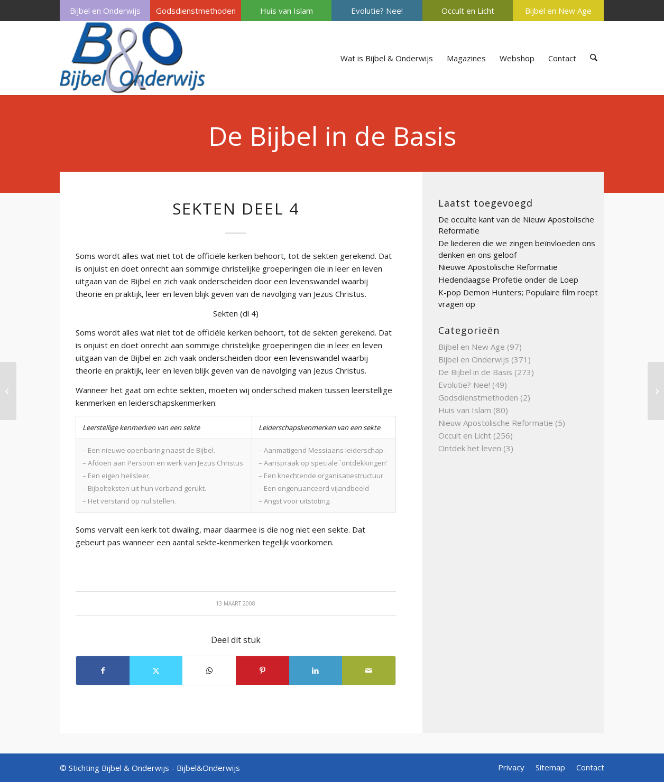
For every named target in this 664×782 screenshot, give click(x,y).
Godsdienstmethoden (196, 10)
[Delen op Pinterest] (262, 670)
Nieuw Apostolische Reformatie (495, 422)
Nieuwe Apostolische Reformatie (498, 267)
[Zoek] (594, 58)
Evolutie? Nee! (377, 10)
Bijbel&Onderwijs (208, 767)
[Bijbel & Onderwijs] (132, 58)
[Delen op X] (156, 670)
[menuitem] (105, 10)
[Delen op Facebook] (103, 670)
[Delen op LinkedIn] (316, 670)
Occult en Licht (467, 10)
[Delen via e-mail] (368, 670)
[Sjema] (8, 391)
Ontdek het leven (469, 448)
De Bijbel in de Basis (332, 136)
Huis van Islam (286, 10)
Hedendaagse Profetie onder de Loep (508, 279)
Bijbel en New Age (558, 10)
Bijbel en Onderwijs (105, 10)
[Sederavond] (656, 391)
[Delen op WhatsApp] (209, 670)
